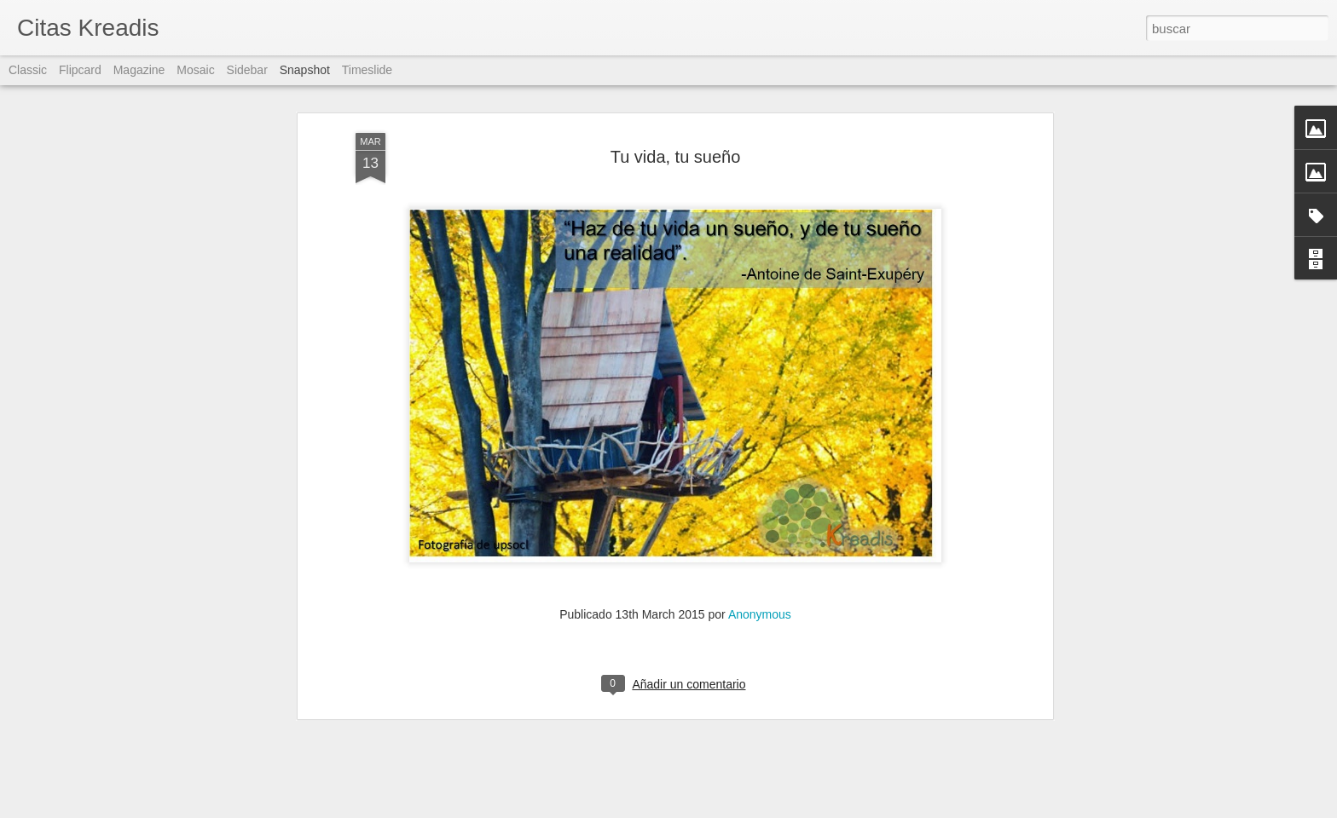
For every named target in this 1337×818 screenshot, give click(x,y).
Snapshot (305, 70)
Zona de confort (315, 766)
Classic (28, 70)
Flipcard (80, 70)
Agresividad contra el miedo (131, 765)
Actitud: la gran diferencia (532, 757)
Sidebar (247, 70)
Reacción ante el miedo (946, 766)
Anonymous (759, 392)
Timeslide (367, 70)
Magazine (139, 70)
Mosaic (195, 70)
